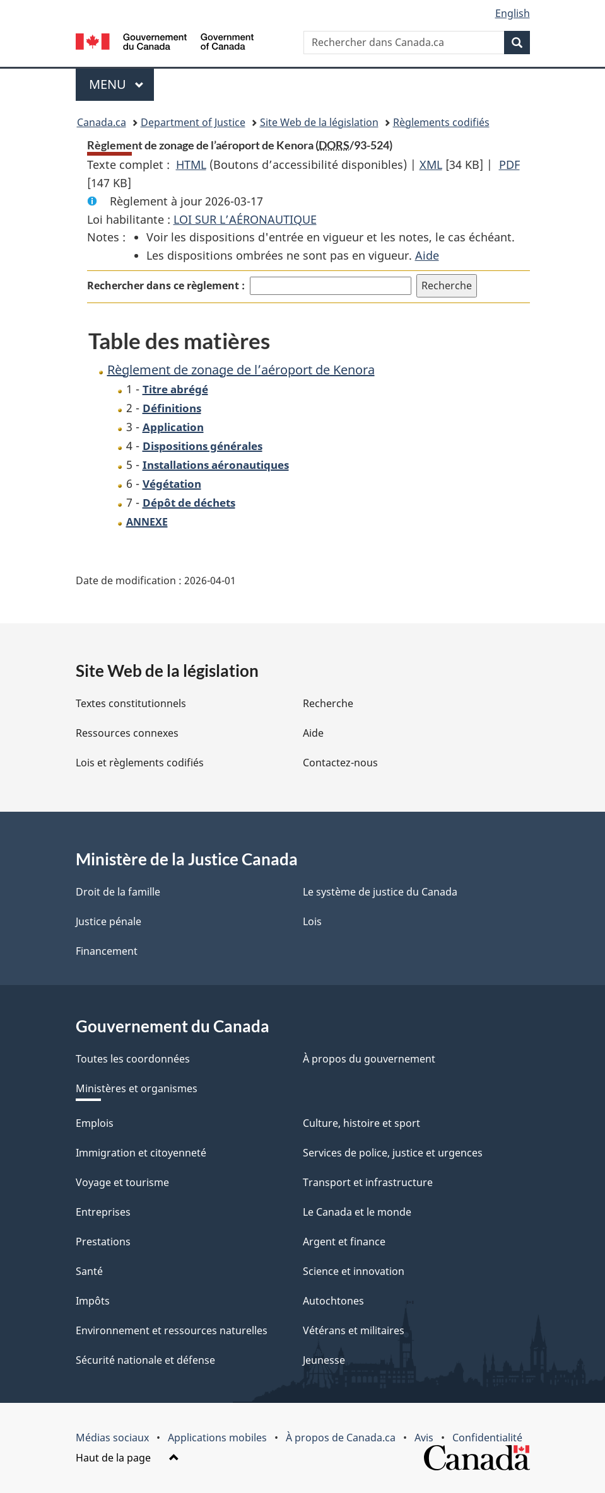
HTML (191, 164)
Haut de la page (127, 1458)
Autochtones (333, 1301)
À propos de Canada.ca (341, 1437)
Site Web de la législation (319, 122)
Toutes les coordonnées (133, 1059)
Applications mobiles (217, 1437)
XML (431, 164)
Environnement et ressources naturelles (171, 1330)
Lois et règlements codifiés (140, 763)
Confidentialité (487, 1437)
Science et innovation (353, 1271)
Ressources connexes (127, 733)
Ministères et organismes (136, 1088)
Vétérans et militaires (353, 1330)
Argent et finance (344, 1241)
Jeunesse (324, 1360)
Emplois (95, 1123)
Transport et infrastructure (368, 1182)
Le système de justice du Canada (380, 892)
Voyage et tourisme (122, 1182)
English (512, 13)
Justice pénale (108, 921)
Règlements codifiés (441, 122)
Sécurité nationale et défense (145, 1360)
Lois (312, 921)
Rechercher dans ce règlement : (166, 285)
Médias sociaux (112, 1437)
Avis (423, 1437)
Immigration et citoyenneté (141, 1153)
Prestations (103, 1241)
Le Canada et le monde (357, 1212)
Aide (427, 255)
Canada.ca (101, 122)
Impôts (93, 1301)
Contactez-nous (340, 763)
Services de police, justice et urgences (393, 1153)
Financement (107, 951)
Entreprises (103, 1212)
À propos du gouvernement (369, 1059)
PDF (509, 164)
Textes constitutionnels (131, 703)
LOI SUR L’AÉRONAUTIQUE (245, 219)
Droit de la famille (118, 892)
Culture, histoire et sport (361, 1123)
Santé (89, 1271)
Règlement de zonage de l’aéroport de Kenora (241, 369)
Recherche (328, 703)
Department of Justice (193, 122)
